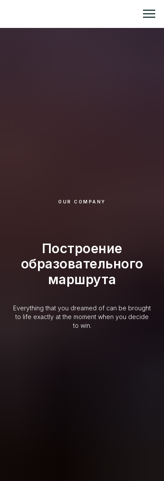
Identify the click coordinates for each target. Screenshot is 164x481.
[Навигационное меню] (149, 14)
